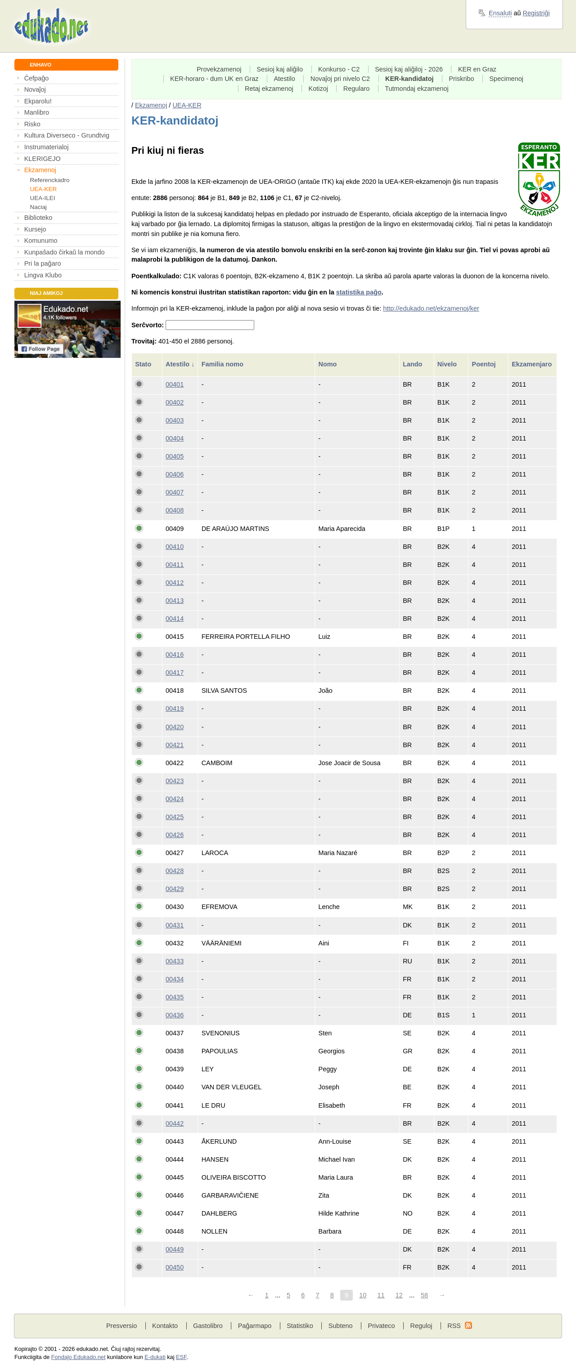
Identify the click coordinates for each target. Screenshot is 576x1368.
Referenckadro (50, 180)
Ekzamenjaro (533, 364)
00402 (175, 402)
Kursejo (35, 229)
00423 (175, 780)
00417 (175, 672)
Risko (32, 124)
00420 (175, 727)
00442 (175, 1123)
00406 (175, 474)
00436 (175, 1015)
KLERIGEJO (42, 158)
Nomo (329, 364)
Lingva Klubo (43, 275)
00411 (175, 564)
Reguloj (421, 1325)
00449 (175, 1249)
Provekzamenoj (219, 69)
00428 (175, 870)
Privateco (381, 1325)
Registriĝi (536, 13)
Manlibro (36, 112)
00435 (175, 997)
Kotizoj (318, 88)
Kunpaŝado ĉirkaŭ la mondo (64, 252)
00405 (175, 456)
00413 (175, 600)
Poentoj (485, 364)
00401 (175, 384)
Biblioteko (38, 217)
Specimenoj (506, 78)
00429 (175, 888)
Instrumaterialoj (46, 147)
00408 (175, 510)
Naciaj (38, 207)
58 (424, 1295)
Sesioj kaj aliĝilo (279, 69)
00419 (175, 708)
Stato (144, 364)
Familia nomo (223, 364)
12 (399, 1295)
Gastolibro (208, 1325)
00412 (175, 582)
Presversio (121, 1325)
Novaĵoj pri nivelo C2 (340, 78)
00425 (175, 816)
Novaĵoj (35, 89)
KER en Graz (477, 69)
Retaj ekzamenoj (269, 88)
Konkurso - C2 (339, 69)
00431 (175, 925)
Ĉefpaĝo (36, 78)
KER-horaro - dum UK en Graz (214, 78)
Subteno (340, 1325)
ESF (181, 1357)
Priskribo (461, 78)
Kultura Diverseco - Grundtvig (66, 135)
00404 (175, 438)
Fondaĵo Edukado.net (78, 1357)
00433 (175, 961)
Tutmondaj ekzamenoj (417, 88)
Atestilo (284, 78)
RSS (454, 1325)
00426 (175, 834)
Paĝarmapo (255, 1325)
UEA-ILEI (42, 198)
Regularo (356, 88)
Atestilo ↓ (180, 364)
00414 (175, 618)
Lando (413, 364)
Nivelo (448, 364)
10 (362, 1295)
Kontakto (165, 1325)
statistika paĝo (359, 292)
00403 (175, 420)
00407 (175, 492)
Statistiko (300, 1325)
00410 (175, 546)
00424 (175, 798)
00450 (175, 1267)
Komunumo (41, 240)
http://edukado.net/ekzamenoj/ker (431, 308)
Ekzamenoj (40, 170)
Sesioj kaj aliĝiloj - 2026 (409, 69)
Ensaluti (500, 13)
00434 (175, 979)
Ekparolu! (38, 101)
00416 (175, 654)
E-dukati (155, 1357)
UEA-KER (43, 189)
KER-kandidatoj (409, 78)
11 (380, 1295)
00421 (175, 745)
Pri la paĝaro (42, 263)
